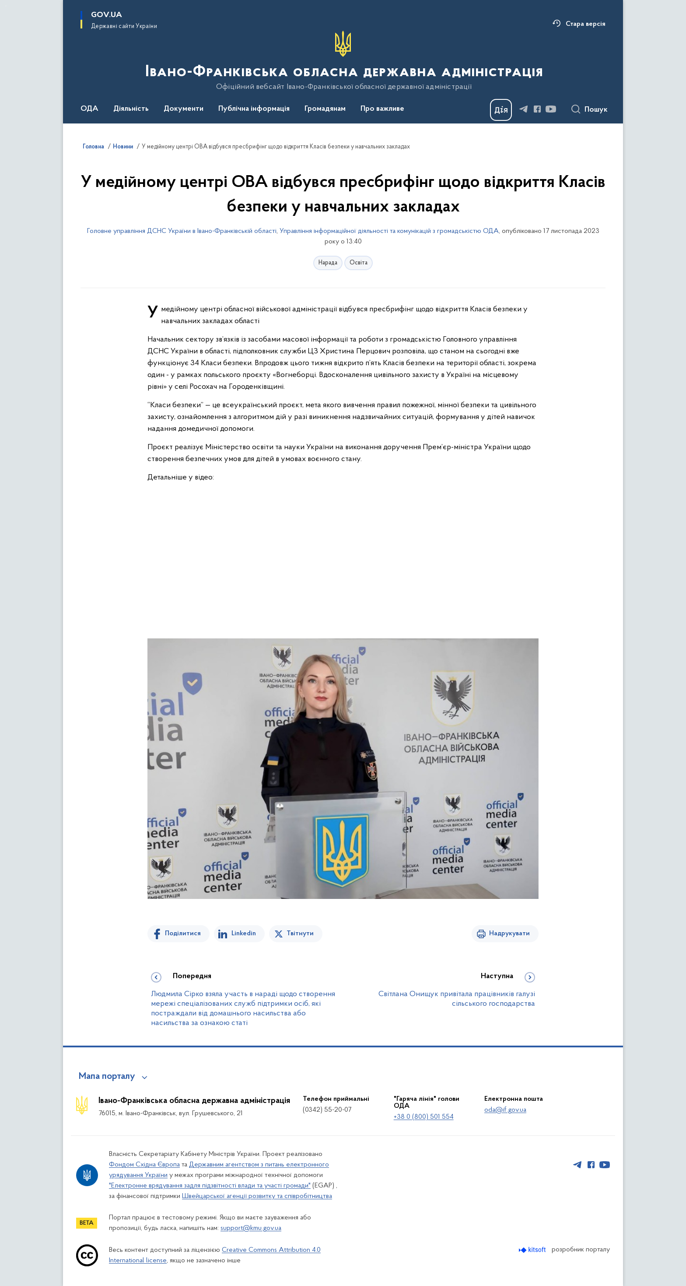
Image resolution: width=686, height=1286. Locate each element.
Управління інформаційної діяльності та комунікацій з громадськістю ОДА (389, 231)
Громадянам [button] (325, 109)
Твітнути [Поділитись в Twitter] (300, 933)
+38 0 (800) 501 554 (424, 1116)
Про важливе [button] (382, 109)
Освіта (359, 263)
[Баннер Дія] (501, 110)
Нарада (327, 263)
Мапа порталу (107, 1077)
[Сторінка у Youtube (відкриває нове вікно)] (551, 109)
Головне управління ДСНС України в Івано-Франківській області (181, 231)
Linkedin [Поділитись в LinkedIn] (243, 933)
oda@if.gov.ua (505, 1109)
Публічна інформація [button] (254, 109)
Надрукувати (509, 933)
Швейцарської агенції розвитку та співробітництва (257, 1196)
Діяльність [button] (131, 109)
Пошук (596, 110)
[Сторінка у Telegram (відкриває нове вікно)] (523, 109)
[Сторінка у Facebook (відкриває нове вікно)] (537, 109)
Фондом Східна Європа (144, 1164)
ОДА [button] (89, 109)
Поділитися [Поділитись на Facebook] (183, 933)
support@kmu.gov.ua (250, 1228)
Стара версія (586, 24)
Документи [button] (183, 109)
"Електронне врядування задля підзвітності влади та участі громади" (210, 1185)
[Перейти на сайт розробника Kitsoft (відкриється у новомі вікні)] (533, 1250)
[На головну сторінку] (343, 61)
